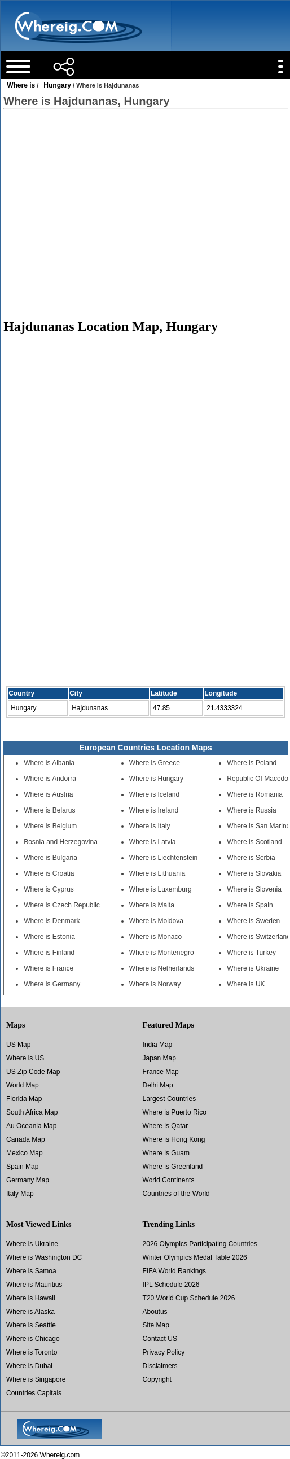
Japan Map (159, 1058)
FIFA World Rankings (174, 1271)
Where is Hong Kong (174, 1139)
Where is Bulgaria (50, 858)
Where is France (48, 968)
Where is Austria (48, 794)
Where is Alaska (30, 1312)
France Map (161, 1072)
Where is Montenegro (161, 952)
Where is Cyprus (49, 889)
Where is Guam (166, 1153)
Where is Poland (251, 763)
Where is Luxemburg (160, 889)
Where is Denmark (52, 921)
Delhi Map (158, 1085)
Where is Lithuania (157, 873)
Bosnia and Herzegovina (61, 842)
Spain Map (22, 1166)
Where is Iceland (154, 794)
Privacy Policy (164, 1352)
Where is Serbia (251, 858)
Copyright (157, 1379)
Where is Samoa (31, 1271)
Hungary (57, 85)
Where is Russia (251, 810)
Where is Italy (149, 826)
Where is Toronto (32, 1352)
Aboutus (155, 1312)
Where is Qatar (165, 1126)
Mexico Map (24, 1153)
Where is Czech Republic (62, 905)
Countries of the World (176, 1194)
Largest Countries (169, 1099)
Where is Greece (154, 763)
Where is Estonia (49, 937)
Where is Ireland (153, 810)
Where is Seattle (31, 1325)
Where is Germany (52, 984)
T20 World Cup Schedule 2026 (189, 1298)
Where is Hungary (156, 779)
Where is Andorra (50, 779)
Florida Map (24, 1099)
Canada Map (25, 1139)
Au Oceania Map (31, 1126)
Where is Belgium (50, 826)
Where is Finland (49, 952)
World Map (22, 1085)
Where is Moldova (156, 921)
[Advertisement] (145, 208)
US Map (18, 1045)
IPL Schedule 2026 (171, 1284)
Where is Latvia (152, 842)
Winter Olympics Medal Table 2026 (195, 1257)
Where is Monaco (155, 937)
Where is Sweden (253, 921)
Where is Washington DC (44, 1257)
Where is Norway (155, 984)
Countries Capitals (33, 1393)
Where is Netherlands (161, 968)
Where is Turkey (251, 952)
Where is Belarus (49, 810)
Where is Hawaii (30, 1298)
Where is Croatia (49, 873)
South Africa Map (32, 1112)
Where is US (25, 1058)
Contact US (160, 1339)
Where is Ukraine (253, 968)
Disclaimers (160, 1366)
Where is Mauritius (34, 1284)
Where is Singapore (35, 1379)
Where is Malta (151, 905)
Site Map (156, 1325)
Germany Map (27, 1180)
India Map (158, 1045)
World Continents (169, 1180)
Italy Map (20, 1194)
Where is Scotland (254, 842)
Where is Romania (255, 794)
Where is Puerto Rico (174, 1112)
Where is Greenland (173, 1166)
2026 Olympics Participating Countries (200, 1244)
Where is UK (246, 984)
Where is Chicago (33, 1339)
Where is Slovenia (254, 889)
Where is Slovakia (254, 873)
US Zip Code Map (33, 1072)
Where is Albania (49, 763)
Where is (21, 85)
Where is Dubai (29, 1366)
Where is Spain (250, 905)
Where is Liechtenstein (163, 858)
